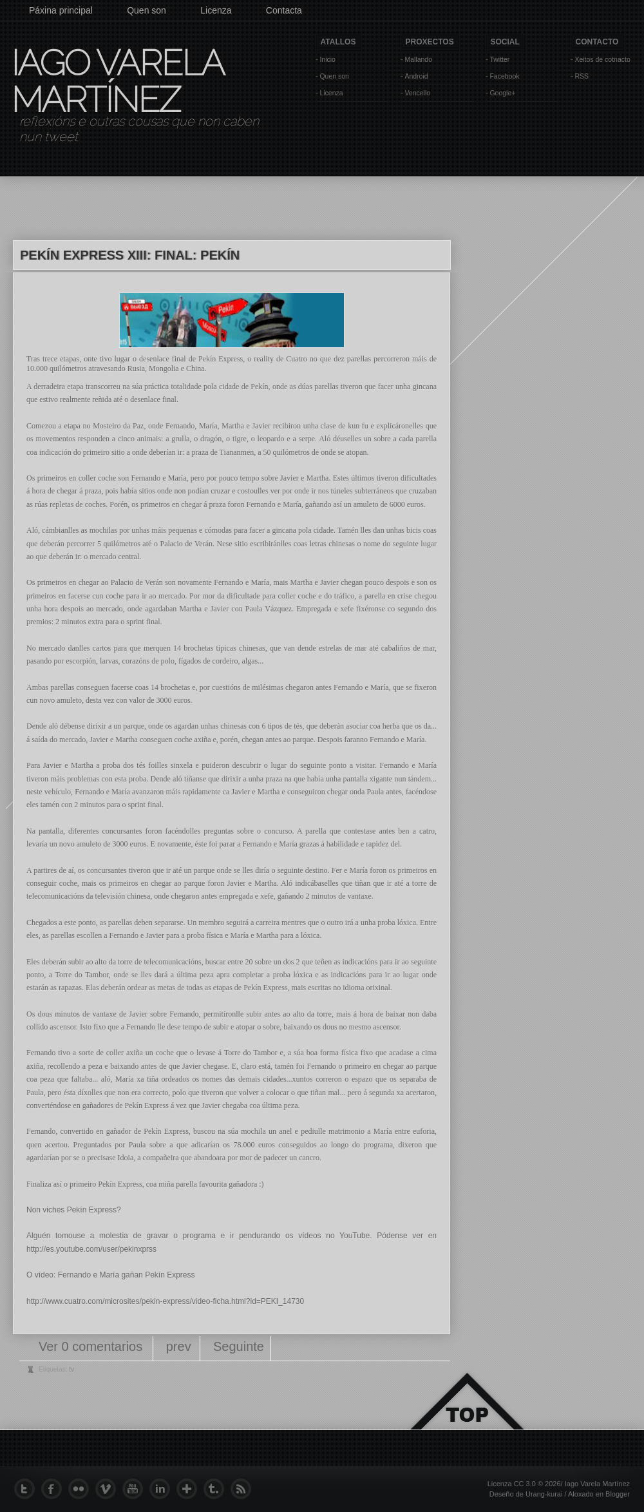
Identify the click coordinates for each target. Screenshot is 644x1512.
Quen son (146, 10)
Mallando (418, 59)
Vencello (417, 93)
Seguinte (238, 1346)
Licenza (215, 10)
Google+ (502, 93)
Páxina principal (61, 10)
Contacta (284, 10)
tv (71, 1369)
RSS (581, 76)
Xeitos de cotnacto (602, 59)
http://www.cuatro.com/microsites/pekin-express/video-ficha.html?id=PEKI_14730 (165, 1301)
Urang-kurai (544, 1494)
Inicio (327, 59)
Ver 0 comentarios (92, 1346)
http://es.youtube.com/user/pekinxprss (91, 1249)
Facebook (504, 76)
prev (178, 1346)
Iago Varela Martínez (116, 81)
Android (416, 76)
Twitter (499, 59)
